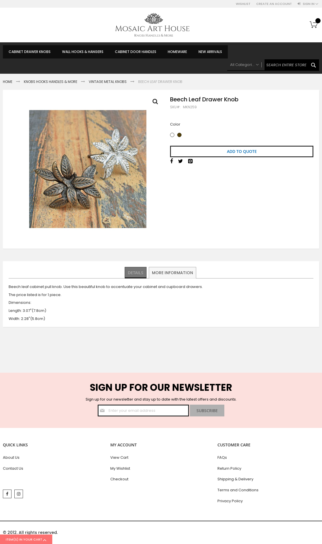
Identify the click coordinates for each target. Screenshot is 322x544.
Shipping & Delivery (235, 479)
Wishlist (243, 4)
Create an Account (274, 4)
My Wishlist (120, 468)
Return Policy (229, 468)
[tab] (135, 272)
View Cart (119, 457)
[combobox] (273, 65)
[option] (172, 135)
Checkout (119, 479)
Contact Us (13, 468)
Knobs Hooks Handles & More (50, 81)
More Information (172, 272)
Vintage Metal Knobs (108, 81)
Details (135, 272)
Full (157, 102)
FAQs (222, 457)
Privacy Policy (230, 501)
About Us (11, 457)
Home (7, 81)
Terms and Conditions (238, 490)
